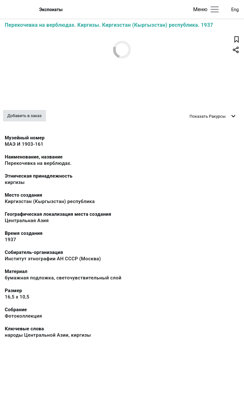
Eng (235, 9)
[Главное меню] (214, 9)
